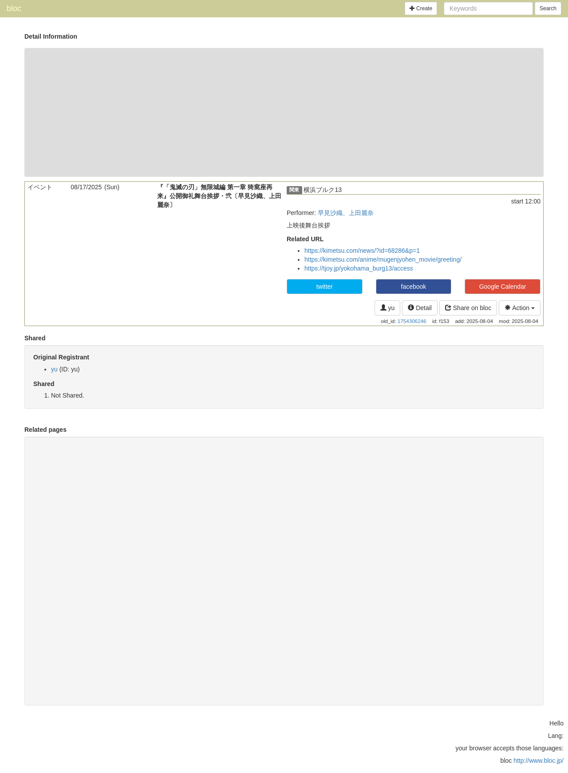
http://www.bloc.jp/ (538, 760)
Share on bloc (468, 307)
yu (387, 307)
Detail (420, 307)
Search (548, 8)
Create (421, 8)
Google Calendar (502, 286)
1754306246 (412, 321)
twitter (324, 286)
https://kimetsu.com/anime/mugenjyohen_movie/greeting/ (383, 259)
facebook (413, 286)
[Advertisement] (284, 112)
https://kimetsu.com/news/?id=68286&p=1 (362, 250)
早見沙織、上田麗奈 (346, 212)
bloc (14, 8)
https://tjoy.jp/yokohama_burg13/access (358, 268)
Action (520, 307)
